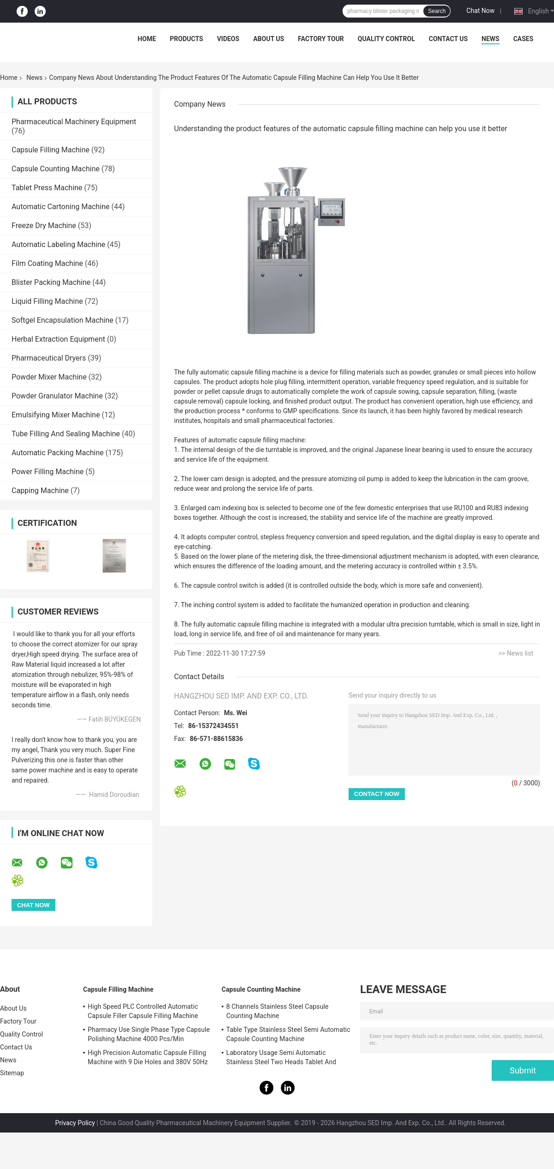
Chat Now (480, 10)
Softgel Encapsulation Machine (63, 320)
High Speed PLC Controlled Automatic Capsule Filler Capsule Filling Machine (143, 1011)
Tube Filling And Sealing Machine (66, 433)
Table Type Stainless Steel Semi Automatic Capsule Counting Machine (288, 1034)
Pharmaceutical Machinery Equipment (74, 121)
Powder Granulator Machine (57, 396)
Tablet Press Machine (47, 187)
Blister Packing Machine (51, 282)
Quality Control (386, 38)
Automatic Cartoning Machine (60, 206)
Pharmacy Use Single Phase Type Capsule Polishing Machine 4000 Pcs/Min (149, 1034)
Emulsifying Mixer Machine (56, 414)
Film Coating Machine (47, 263)
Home (147, 38)
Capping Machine (40, 490)
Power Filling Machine (48, 471)
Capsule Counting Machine (56, 168)
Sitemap (12, 1073)
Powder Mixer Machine (49, 377)
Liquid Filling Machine (47, 301)
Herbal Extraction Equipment (58, 339)
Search (437, 11)
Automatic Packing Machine (58, 452)
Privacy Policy (75, 1123)
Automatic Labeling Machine (58, 244)
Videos (228, 38)
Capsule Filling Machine (51, 149)
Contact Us (448, 38)
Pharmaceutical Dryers (49, 358)
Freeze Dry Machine (44, 225)
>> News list (516, 653)
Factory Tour (321, 38)
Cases (523, 38)
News (491, 38)
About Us (268, 38)
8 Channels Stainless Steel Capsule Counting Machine (277, 1011)
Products (186, 38)
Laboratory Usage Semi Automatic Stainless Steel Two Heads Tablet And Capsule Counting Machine (281, 1058)
